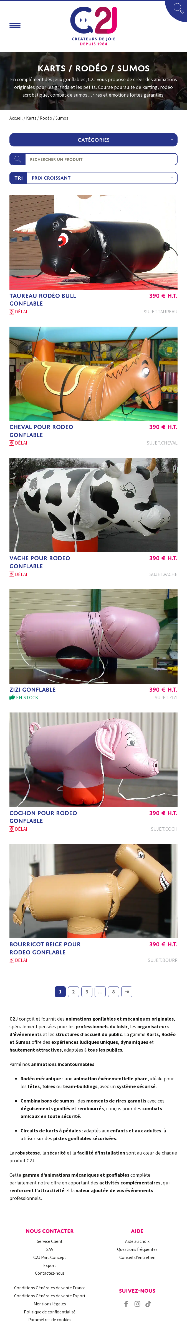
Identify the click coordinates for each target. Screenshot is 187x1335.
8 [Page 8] (113, 991)
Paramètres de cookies (49, 1320)
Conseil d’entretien (137, 1257)
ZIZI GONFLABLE (32, 689)
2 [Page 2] (73, 991)
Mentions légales (50, 1304)
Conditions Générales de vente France (49, 1288)
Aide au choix (137, 1241)
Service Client (49, 1241)
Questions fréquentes (137, 1249)
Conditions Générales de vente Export (49, 1296)
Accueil (16, 118)
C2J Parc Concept (49, 1257)
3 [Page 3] (86, 991)
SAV (49, 1249)
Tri (18, 178)
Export (49, 1265)
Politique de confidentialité (49, 1312)
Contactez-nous (50, 1273)
